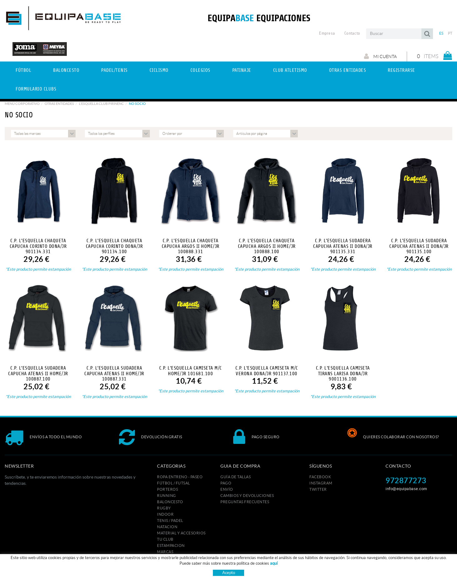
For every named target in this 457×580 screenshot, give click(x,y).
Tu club (165, 539)
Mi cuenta (380, 56)
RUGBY (164, 508)
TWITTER (318, 489)
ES (441, 33)
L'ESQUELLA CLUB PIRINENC (101, 104)
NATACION (167, 527)
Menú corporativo (22, 104)
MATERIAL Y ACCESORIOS (181, 533)
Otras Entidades (59, 104)
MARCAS (165, 552)
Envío (226, 489)
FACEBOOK (320, 477)
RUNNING (166, 496)
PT (450, 33)
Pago (225, 483)
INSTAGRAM (320, 483)
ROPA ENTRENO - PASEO (180, 477)
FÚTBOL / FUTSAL (173, 483)
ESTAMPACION (171, 545)
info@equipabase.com (406, 488)
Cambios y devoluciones (247, 496)
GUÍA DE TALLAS (235, 477)
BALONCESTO (170, 502)
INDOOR (165, 514)
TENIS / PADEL (170, 521)
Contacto (352, 33)
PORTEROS (167, 489)
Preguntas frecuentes (244, 502)
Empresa (327, 33)
